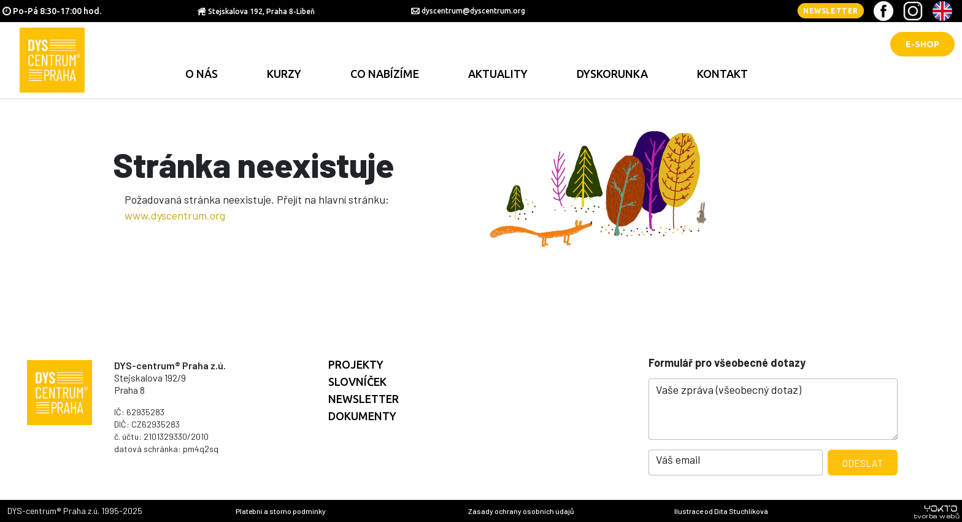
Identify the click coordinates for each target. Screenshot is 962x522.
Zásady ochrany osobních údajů (521, 511)
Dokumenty (362, 416)
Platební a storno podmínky (281, 511)
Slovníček (357, 381)
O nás (201, 73)
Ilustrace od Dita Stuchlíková (721, 511)
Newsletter (830, 11)
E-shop (922, 44)
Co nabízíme (384, 73)
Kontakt (722, 73)
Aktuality (498, 73)
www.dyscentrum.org (175, 215)
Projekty (355, 364)
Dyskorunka (612, 73)
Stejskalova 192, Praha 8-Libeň (261, 11)
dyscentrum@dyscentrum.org (473, 11)
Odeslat (862, 463)
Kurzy (284, 73)
